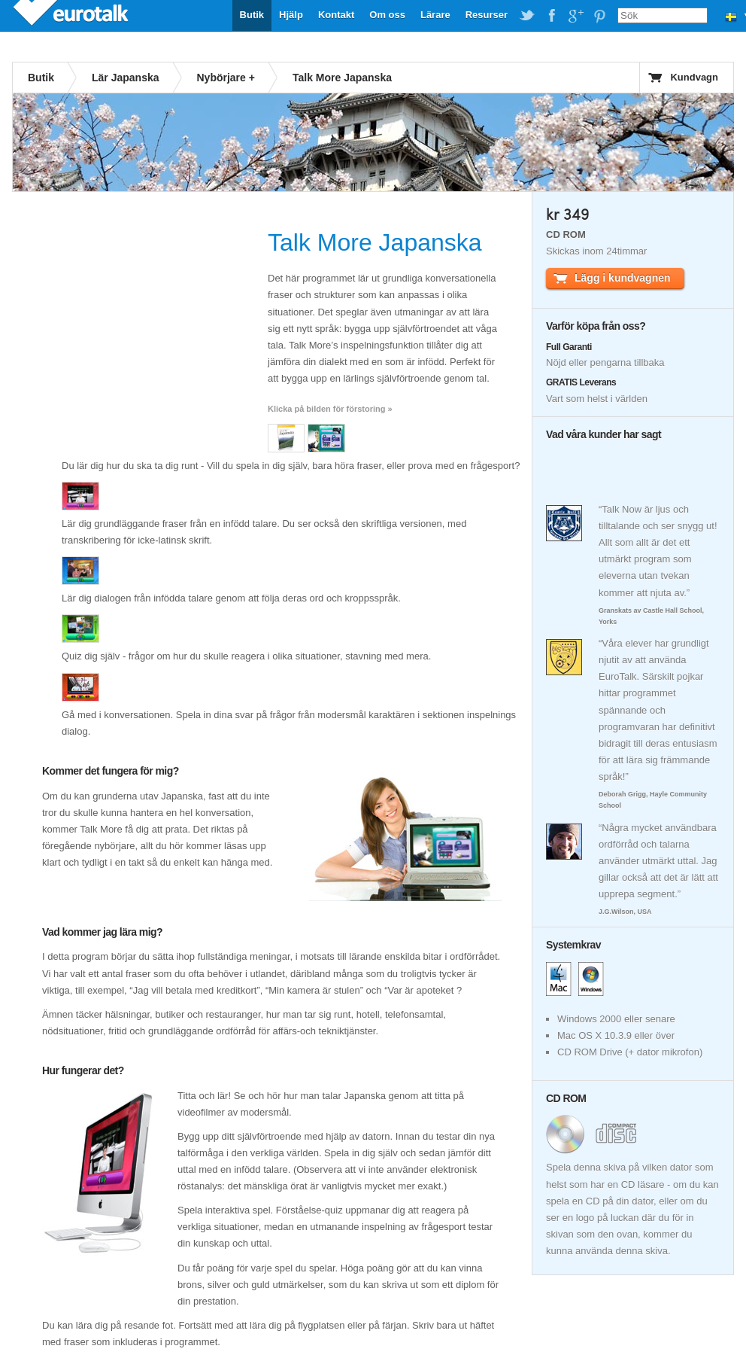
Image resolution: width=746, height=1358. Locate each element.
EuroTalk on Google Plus (575, 16)
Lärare (435, 14)
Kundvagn (694, 77)
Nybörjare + (226, 78)
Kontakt (336, 14)
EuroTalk (72, 15)
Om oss (387, 14)
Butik (252, 14)
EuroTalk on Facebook (551, 16)
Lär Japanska (125, 78)
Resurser (486, 14)
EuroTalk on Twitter (527, 16)
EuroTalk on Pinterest (599, 16)
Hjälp (291, 14)
